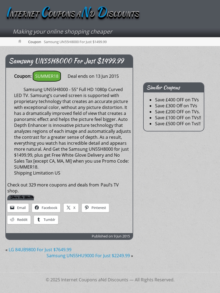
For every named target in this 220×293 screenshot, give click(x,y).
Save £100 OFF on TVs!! (178, 118)
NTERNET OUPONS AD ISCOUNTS (72, 14)
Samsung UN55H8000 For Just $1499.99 (66, 61)
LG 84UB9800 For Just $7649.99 (40, 250)
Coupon (34, 41)
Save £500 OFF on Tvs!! (178, 124)
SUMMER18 (46, 76)
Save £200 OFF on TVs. (177, 112)
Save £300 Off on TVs (176, 106)
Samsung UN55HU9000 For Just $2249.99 (88, 256)
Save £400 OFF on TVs (177, 100)
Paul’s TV (110, 185)
